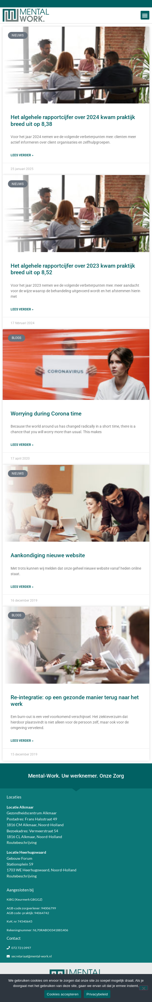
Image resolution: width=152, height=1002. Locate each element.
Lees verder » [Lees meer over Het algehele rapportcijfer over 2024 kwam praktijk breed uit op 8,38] (22, 155)
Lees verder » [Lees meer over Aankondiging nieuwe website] (22, 587)
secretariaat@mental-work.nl (31, 956)
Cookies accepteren (63, 994)
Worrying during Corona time (46, 413)
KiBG (10, 899)
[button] (145, 15)
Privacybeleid (97, 994)
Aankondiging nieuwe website (48, 555)
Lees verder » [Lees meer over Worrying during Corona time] (22, 445)
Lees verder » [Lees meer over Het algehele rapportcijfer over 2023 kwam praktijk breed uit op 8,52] (22, 309)
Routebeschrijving (22, 842)
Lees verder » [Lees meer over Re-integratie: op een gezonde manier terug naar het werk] (22, 741)
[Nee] (143, 987)
